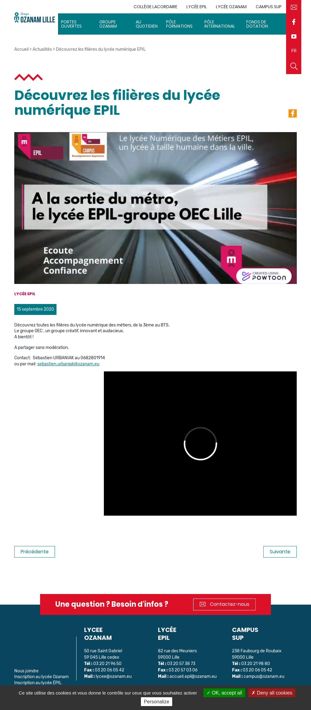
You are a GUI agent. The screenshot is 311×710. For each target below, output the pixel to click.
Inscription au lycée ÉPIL (38, 682)
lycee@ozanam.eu (114, 676)
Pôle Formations (179, 24)
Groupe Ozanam (108, 24)
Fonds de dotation (257, 24)
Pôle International (219, 24)
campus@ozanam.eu (264, 676)
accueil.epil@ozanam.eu (193, 676)
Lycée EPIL (196, 7)
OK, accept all (224, 692)
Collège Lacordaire (155, 7)
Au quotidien (147, 24)
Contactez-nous (224, 604)
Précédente (35, 551)
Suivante (280, 551)
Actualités (42, 49)
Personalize (156, 701)
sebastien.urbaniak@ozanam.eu (68, 364)
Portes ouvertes (71, 24)
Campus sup (269, 7)
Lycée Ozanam (231, 7)
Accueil (21, 49)
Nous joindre (26, 671)
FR (293, 50)
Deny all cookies (271, 692)
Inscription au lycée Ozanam (41, 676)
